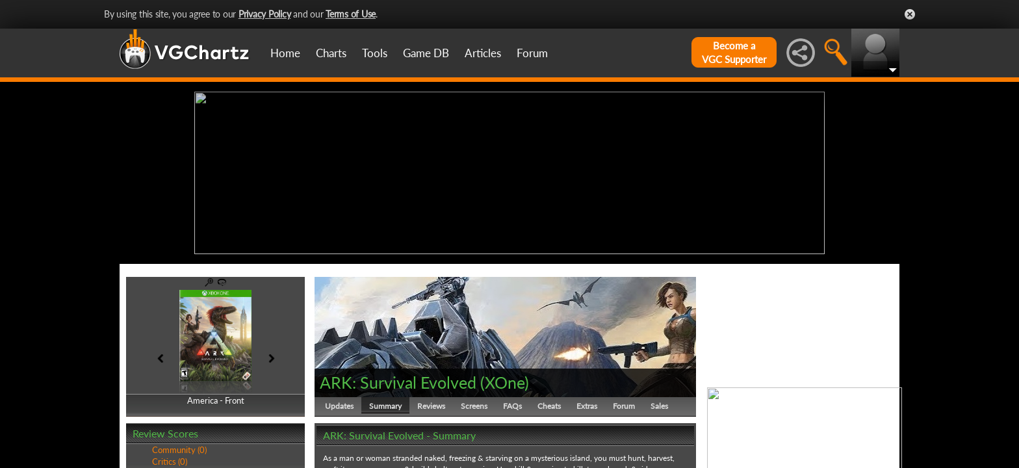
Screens (474, 406)
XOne (504, 382)
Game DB (426, 53)
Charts (331, 53)
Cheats (549, 406)
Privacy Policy (265, 14)
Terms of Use (351, 14)
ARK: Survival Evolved (398, 382)
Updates (339, 406)
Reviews (431, 406)
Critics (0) (169, 461)
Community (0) (179, 450)
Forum (532, 53)
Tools (374, 53)
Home (285, 53)
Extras (586, 406)
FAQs (512, 406)
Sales (659, 406)
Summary (385, 406)
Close (910, 14)
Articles (483, 53)
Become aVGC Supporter (734, 52)
